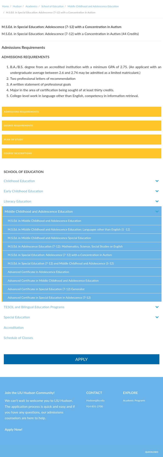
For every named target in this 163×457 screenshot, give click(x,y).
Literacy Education (17, 201)
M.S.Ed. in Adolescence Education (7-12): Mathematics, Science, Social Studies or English (65, 246)
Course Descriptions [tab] (18, 153)
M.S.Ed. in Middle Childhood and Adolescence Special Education (49, 238)
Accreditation (14, 327)
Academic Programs (134, 400)
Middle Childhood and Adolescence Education (93, 6)
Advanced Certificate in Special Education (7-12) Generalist (46, 289)
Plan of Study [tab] (13, 139)
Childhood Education (19, 181)
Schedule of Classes (18, 338)
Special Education (17, 317)
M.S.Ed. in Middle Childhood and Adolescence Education (44, 220)
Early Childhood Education (23, 191)
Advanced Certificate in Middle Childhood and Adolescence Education (53, 280)
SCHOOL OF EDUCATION (24, 172)
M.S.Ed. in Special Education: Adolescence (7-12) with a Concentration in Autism (60, 255)
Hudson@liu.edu (95, 400)
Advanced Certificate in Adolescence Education (38, 272)
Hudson (17, 6)
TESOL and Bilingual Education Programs (34, 307)
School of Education (52, 6)
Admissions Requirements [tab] (21, 111)
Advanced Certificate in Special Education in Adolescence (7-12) (49, 297)
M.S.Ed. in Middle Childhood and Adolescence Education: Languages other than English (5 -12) (69, 229)
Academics (31, 6)
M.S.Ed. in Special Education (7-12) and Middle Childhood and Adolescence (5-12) (61, 263)
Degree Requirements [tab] (18, 125)
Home (5, 6)
